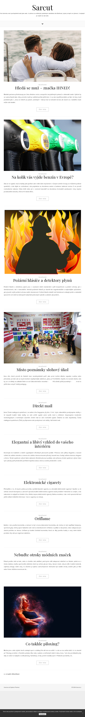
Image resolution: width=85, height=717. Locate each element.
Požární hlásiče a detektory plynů (42, 280)
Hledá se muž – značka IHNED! (42, 87)
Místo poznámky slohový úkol (43, 369)
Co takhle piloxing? (42, 643)
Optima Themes (14, 687)
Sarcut (42, 7)
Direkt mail (42, 405)
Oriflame (42, 518)
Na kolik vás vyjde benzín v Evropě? (42, 177)
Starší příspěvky (12, 674)
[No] (83, 713)
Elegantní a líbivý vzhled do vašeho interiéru (42, 444)
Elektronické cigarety (42, 482)
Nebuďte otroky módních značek (42, 554)
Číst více (42, 109)
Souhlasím (43, 714)
